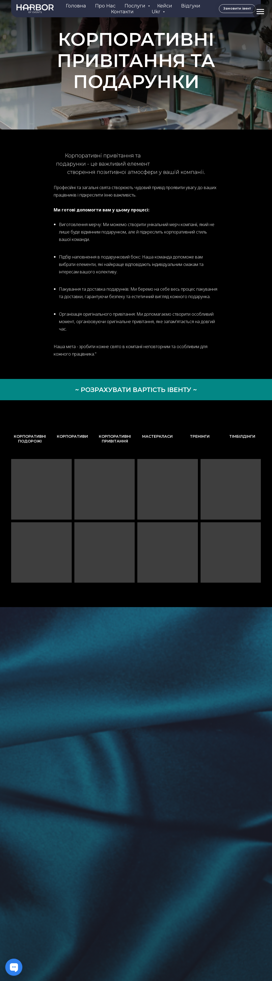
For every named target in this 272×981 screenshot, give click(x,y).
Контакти (122, 12)
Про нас (105, 6)
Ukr (157, 12)
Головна (76, 6)
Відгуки (190, 6)
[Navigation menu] (260, 11)
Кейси (164, 6)
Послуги (136, 6)
